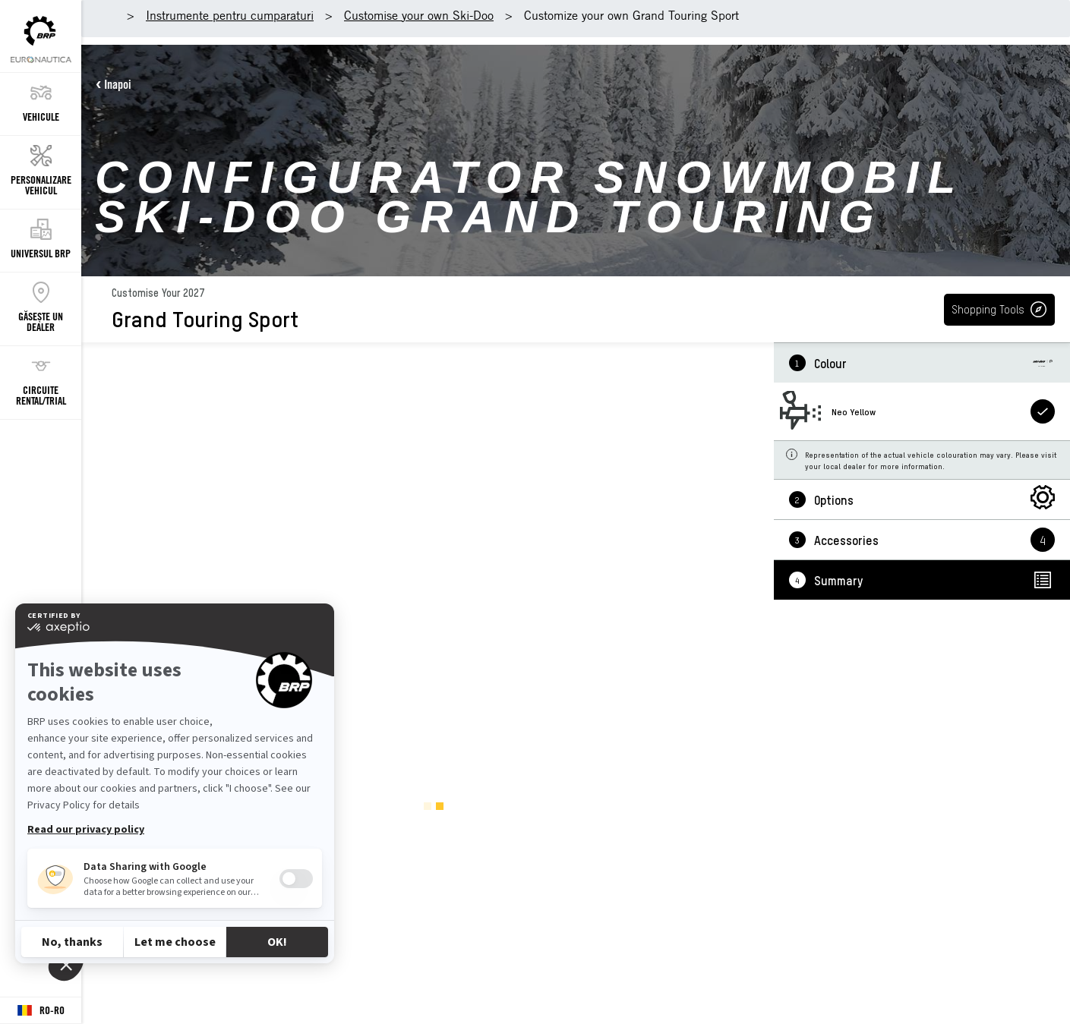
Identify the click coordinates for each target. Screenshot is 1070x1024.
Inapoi (117, 84)
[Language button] (40, 1010)
